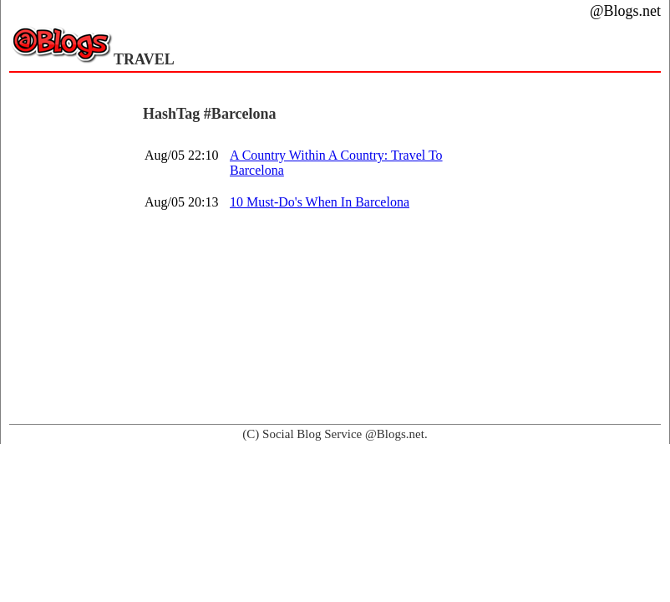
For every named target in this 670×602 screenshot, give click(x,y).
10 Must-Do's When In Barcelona (319, 202)
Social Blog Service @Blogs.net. (345, 434)
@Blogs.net (625, 11)
